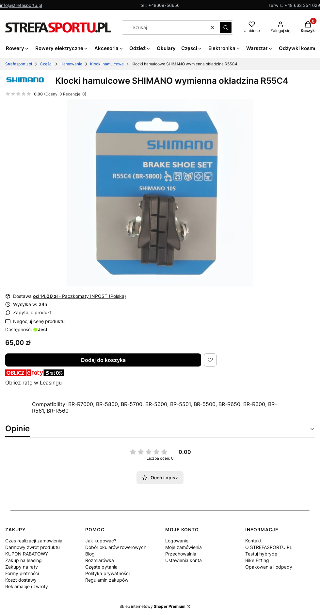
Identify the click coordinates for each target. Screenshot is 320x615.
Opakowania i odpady (268, 567)
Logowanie (176, 540)
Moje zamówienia (183, 547)
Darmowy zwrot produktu (32, 547)
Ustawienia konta (183, 560)
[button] (226, 27)
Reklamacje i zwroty (26, 586)
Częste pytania (101, 567)
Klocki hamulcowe (107, 63)
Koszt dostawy (21, 580)
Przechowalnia (180, 553)
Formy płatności (22, 573)
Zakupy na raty (21, 567)
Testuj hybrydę (261, 553)
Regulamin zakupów (106, 580)
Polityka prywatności (107, 573)
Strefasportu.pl (18, 63)
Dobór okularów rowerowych (115, 547)
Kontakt (253, 540)
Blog (90, 553)
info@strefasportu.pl (21, 5)
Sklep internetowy (152, 606)
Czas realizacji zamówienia (33, 540)
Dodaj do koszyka (103, 360)
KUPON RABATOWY (26, 553)
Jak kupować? (100, 540)
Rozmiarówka (99, 560)
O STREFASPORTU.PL (268, 547)
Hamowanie (71, 63)
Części (46, 63)
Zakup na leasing (23, 560)
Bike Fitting (257, 560)
